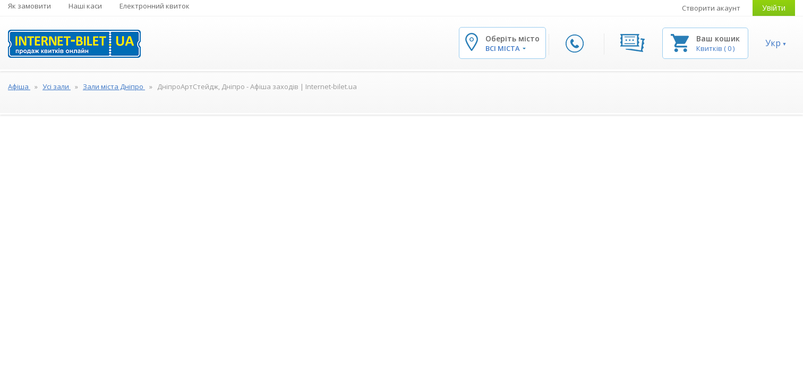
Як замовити (29, 6)
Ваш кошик (718, 38)
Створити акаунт (711, 8)
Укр (773, 43)
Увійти (773, 8)
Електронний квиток (154, 6)
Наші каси (85, 6)
